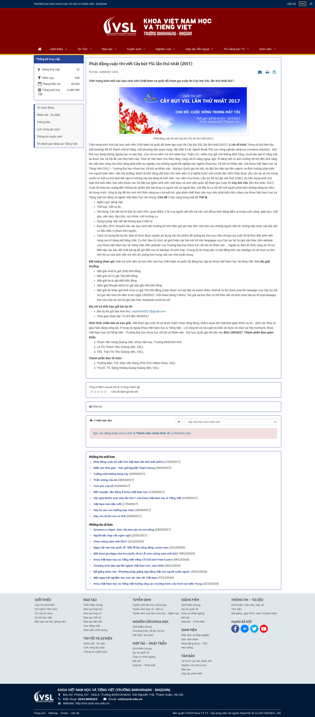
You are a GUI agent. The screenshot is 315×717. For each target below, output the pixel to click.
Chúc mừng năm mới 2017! (110, 541)
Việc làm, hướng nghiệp (195, 635)
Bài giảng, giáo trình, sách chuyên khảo (254, 613)
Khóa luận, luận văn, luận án (247, 604)
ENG (302, 3)
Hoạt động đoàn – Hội (194, 643)
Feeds (64, 713)
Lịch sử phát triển (45, 604)
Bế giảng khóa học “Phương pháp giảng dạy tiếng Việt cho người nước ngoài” (142, 571)
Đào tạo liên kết (93, 621)
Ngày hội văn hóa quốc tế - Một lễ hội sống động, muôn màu (131, 547)
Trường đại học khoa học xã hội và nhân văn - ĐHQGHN (70, 4)
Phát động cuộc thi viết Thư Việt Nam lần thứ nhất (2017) (129, 461)
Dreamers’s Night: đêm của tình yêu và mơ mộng (124, 529)
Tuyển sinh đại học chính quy (150, 604)
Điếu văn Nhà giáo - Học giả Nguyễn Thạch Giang (124, 467)
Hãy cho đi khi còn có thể (109, 516)
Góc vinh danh (189, 639)
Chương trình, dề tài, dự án (148, 630)
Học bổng (187, 647)
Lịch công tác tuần (48, 129)
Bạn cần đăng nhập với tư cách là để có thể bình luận (142, 433)
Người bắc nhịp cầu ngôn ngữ (112, 535)
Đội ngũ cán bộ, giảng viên (50, 621)
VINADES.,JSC (272, 713)
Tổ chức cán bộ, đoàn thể (196, 660)
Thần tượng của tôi (105, 479)
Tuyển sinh (134, 49)
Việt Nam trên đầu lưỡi (107, 504)
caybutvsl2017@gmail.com (149, 311)
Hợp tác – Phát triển (144, 665)
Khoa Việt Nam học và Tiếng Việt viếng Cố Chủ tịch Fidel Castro (133, 559)
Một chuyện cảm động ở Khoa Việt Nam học (121, 492)
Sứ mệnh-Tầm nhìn (46, 609)
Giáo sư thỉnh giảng (144, 656)
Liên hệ (291, 4)
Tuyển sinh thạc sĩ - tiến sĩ (148, 609)
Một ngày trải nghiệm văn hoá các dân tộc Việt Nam (125, 577)
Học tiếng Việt (92, 625)
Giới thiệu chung (93, 604)
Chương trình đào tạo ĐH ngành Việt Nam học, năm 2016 (129, 565)
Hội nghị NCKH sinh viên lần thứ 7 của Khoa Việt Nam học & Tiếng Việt (137, 498)
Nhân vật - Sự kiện (48, 114)
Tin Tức (82, 49)
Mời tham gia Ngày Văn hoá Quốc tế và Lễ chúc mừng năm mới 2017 (136, 553)
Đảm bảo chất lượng (95, 630)
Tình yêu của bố (104, 486)
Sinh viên (265, 49)
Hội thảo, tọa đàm (143, 635)
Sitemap (53, 713)
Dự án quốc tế (141, 652)
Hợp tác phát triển (191, 673)
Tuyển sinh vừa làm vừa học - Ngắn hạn (156, 613)
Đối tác (137, 660)
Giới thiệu (56, 49)
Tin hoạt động (45, 107)
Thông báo (43, 122)
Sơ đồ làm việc (43, 617)
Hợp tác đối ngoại (197, 49)
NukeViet (245, 713)
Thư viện (236, 609)
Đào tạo (107, 49)
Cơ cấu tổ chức (44, 613)
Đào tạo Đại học (93, 609)
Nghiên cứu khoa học (194, 665)
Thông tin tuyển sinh (49, 136)
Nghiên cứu (163, 49)
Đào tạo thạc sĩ (92, 613)
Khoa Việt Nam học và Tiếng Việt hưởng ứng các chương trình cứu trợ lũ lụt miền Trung (148, 583)
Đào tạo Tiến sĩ (92, 617)
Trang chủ (40, 713)
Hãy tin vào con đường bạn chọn (114, 510)
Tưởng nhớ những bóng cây (111, 473)
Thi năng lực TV (234, 49)
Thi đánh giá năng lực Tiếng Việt (57, 143)
